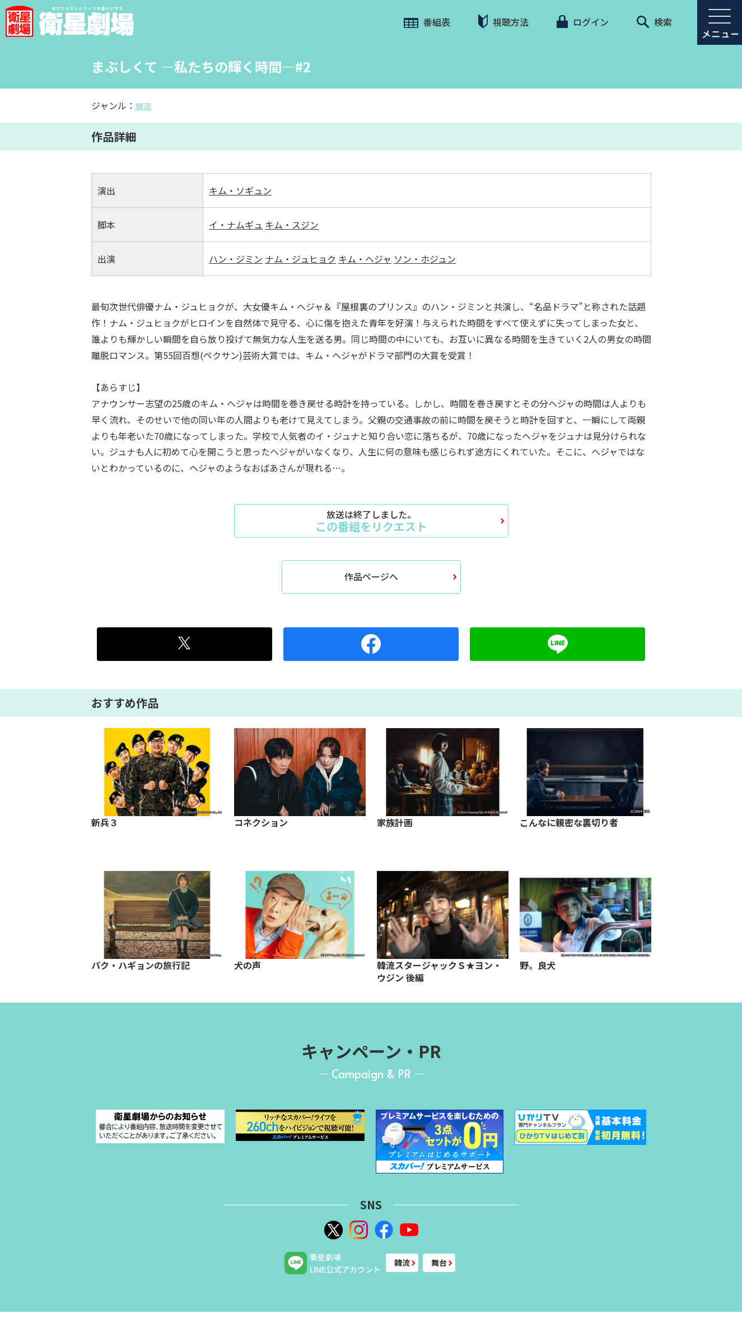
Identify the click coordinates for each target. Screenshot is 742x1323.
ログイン (582, 22)
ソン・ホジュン (425, 258)
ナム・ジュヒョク (300, 258)
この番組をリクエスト (371, 520)
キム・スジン (292, 224)
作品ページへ (371, 576)
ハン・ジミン (236, 258)
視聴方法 (503, 22)
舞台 (439, 1262)
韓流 (143, 105)
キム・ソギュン (240, 190)
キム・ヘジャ (364, 258)
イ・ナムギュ (236, 224)
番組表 (427, 22)
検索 (654, 22)
